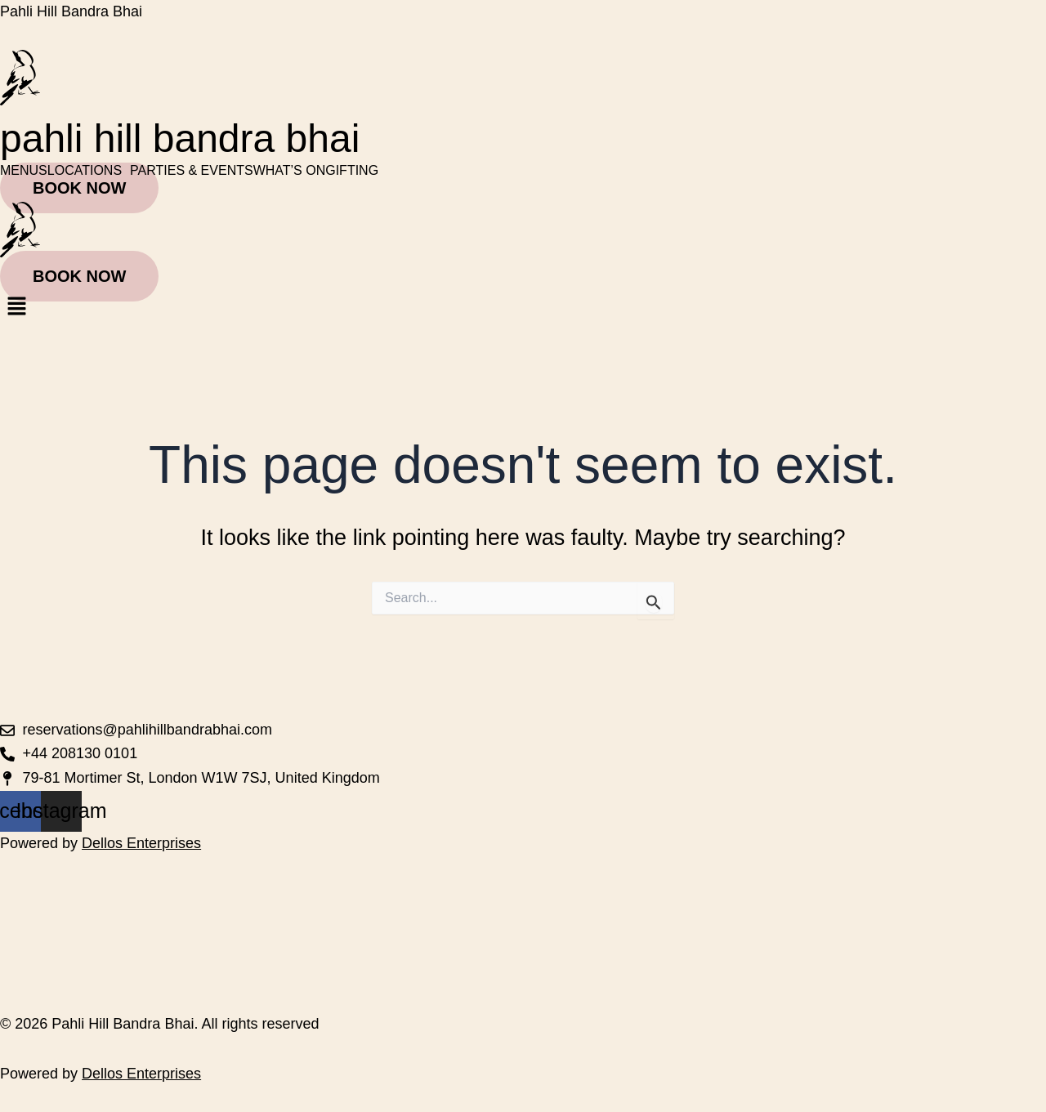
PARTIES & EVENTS (191, 170)
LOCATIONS (84, 170)
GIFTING (351, 170)
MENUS (23, 170)
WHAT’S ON (289, 170)
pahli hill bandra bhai (180, 138)
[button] (88, 170)
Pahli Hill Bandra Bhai (71, 11)
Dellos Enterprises (141, 843)
